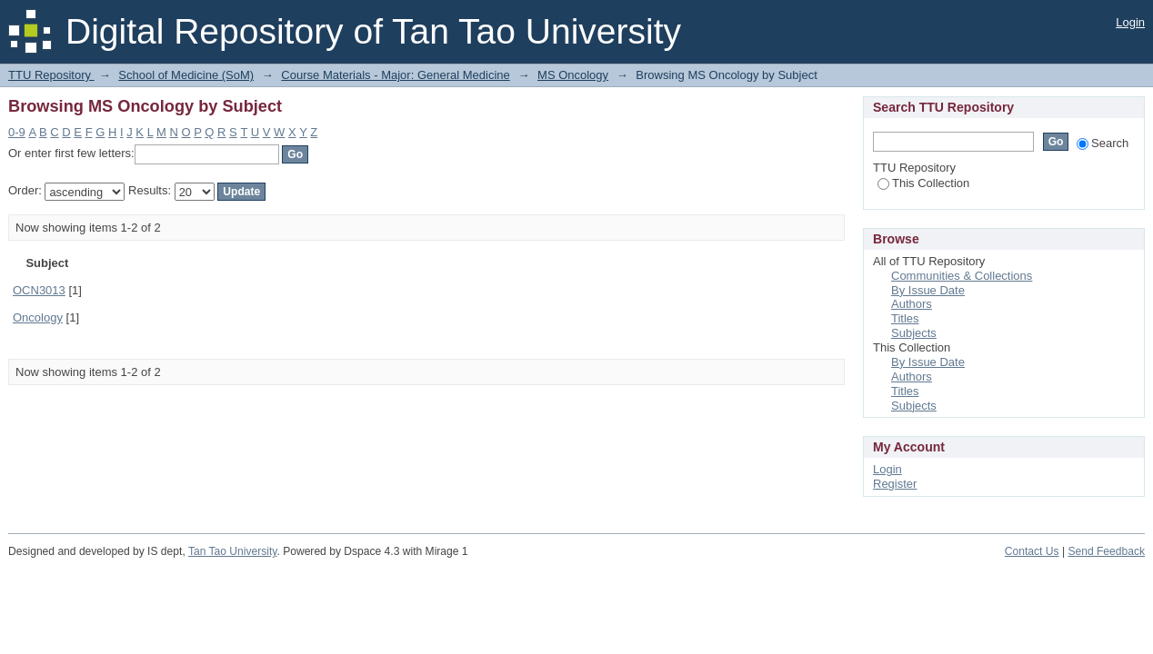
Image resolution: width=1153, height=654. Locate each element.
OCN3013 (39, 290)
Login (1130, 22)
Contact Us (1032, 551)
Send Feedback (1106, 551)
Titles (905, 318)
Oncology (38, 317)
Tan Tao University (232, 551)
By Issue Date (928, 290)
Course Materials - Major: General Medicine (395, 75)
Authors (911, 304)
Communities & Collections (961, 275)
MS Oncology (572, 75)
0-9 (16, 132)
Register (895, 483)
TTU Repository (51, 75)
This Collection (923, 183)
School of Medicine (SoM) (186, 75)
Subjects (914, 333)
